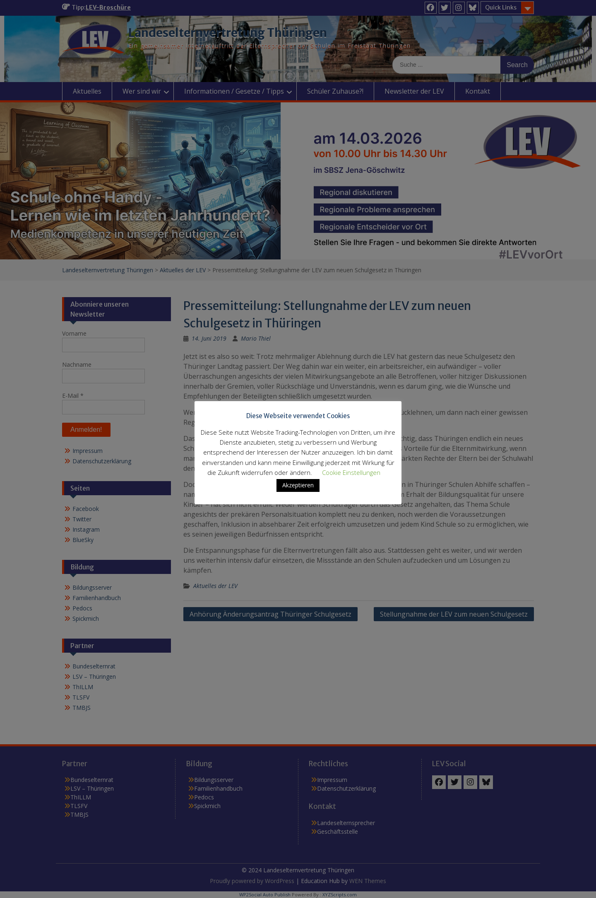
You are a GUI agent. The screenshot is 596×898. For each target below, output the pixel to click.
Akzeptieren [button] (298, 485)
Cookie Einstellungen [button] (351, 472)
